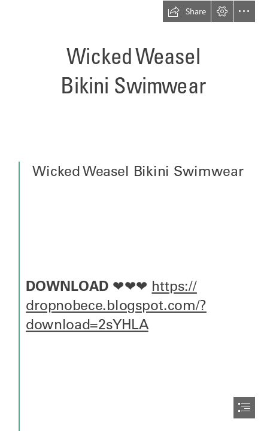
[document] (133, 215)
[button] (187, 11)
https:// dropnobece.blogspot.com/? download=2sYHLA (116, 305)
